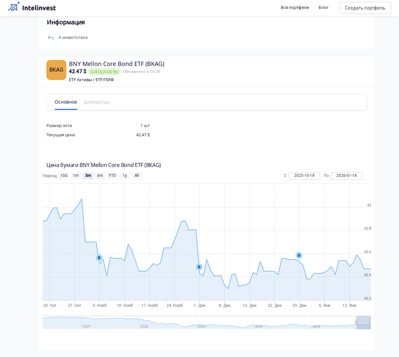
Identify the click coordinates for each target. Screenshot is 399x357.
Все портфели (295, 7)
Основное (68, 102)
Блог (323, 7)
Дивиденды (99, 102)
